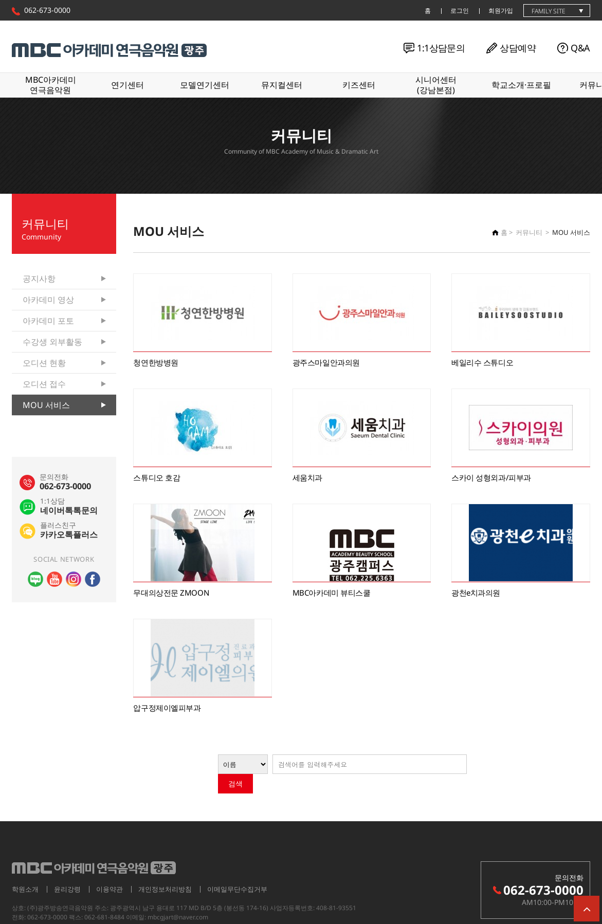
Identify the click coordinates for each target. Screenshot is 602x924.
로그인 (459, 10)
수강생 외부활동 (52, 341)
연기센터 (127, 84)
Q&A (580, 48)
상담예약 (518, 48)
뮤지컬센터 (281, 84)
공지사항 (39, 278)
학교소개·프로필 (521, 84)
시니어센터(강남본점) (436, 84)
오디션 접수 (44, 384)
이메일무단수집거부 (237, 869)
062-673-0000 (47, 10)
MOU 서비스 (46, 405)
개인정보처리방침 (165, 869)
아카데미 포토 (48, 320)
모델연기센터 (204, 84)
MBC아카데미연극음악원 (50, 84)
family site (548, 11)
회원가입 (500, 10)
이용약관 (109, 869)
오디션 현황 (44, 362)
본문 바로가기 (0, 0)
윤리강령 (67, 869)
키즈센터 (358, 84)
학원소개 (25, 869)
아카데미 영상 (48, 299)
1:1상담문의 (441, 48)
